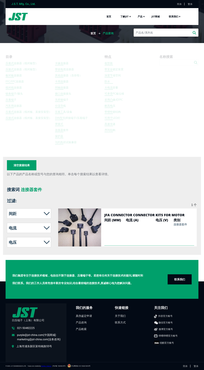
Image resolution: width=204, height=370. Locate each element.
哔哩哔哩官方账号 (168, 335)
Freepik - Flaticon (46, 366)
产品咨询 (81, 322)
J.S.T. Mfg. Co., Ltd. (24, 4)
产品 (140, 16)
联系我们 (173, 16)
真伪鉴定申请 (84, 316)
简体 (179, 4)
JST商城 (156, 16)
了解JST (124, 16)
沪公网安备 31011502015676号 (78, 366)
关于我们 (120, 316)
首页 (108, 16)
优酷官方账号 (167, 342)
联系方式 (120, 322)
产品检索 (81, 329)
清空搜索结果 (22, 165)
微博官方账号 (166, 329)
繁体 (190, 4)
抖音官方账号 (165, 316)
